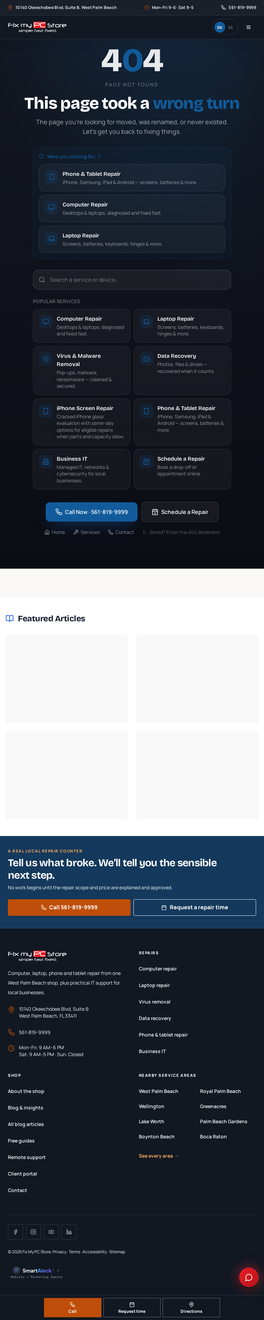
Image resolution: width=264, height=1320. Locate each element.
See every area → (159, 1155)
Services (86, 532)
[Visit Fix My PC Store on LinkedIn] (69, 1231)
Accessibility (94, 1252)
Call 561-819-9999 (69, 907)
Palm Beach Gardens (224, 1121)
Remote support (27, 1157)
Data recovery (155, 1018)
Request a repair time (194, 907)
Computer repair (158, 968)
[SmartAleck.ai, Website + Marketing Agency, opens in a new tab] (37, 1272)
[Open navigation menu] (248, 27)
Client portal (22, 1173)
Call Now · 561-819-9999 (91, 512)
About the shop (26, 1091)
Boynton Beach (157, 1136)
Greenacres (213, 1106)
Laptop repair (154, 985)
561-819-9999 (29, 1032)
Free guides (21, 1140)
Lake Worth (151, 1121)
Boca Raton (213, 1136)
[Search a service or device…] (132, 280)
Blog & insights (25, 1107)
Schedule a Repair (180, 512)
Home (54, 532)
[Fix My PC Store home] (37, 27)
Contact (121, 532)
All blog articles (26, 1124)
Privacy (59, 1252)
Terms (74, 1252)
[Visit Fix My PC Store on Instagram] (33, 1231)
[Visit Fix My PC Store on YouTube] (51, 1231)
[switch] (225, 26)
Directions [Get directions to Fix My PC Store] (191, 1308)
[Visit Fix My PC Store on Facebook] (15, 1231)
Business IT (152, 1051)
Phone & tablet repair (163, 1034)
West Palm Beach (158, 1091)
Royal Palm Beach (220, 1091)
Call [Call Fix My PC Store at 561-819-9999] (72, 1308)
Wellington (151, 1106)
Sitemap (117, 1252)
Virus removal (154, 1001)
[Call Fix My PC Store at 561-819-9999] (238, 7)
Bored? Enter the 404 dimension (181, 532)
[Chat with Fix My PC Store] (248, 1277)
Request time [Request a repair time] (131, 1308)
